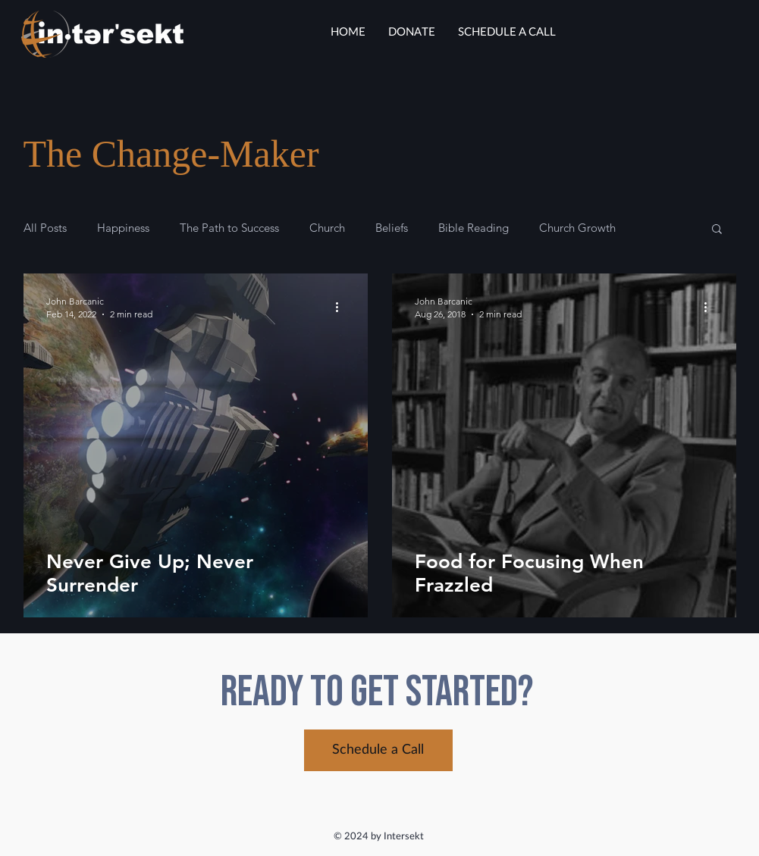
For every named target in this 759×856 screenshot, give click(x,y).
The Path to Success (229, 228)
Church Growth (577, 228)
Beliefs (391, 228)
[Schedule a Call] (378, 750)
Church (327, 228)
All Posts (45, 228)
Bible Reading (473, 228)
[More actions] (343, 307)
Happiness (123, 228)
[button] (717, 230)
